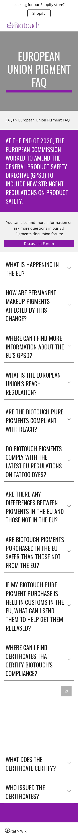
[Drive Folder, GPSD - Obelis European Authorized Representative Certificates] (39, 714)
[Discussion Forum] (39, 244)
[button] (69, 268)
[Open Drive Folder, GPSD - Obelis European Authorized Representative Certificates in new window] (66, 691)
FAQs (10, 120)
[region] (39, 10)
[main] (39, 71)
